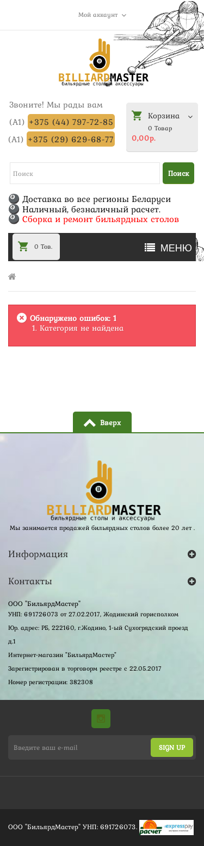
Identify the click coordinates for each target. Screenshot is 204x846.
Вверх (110, 422)
